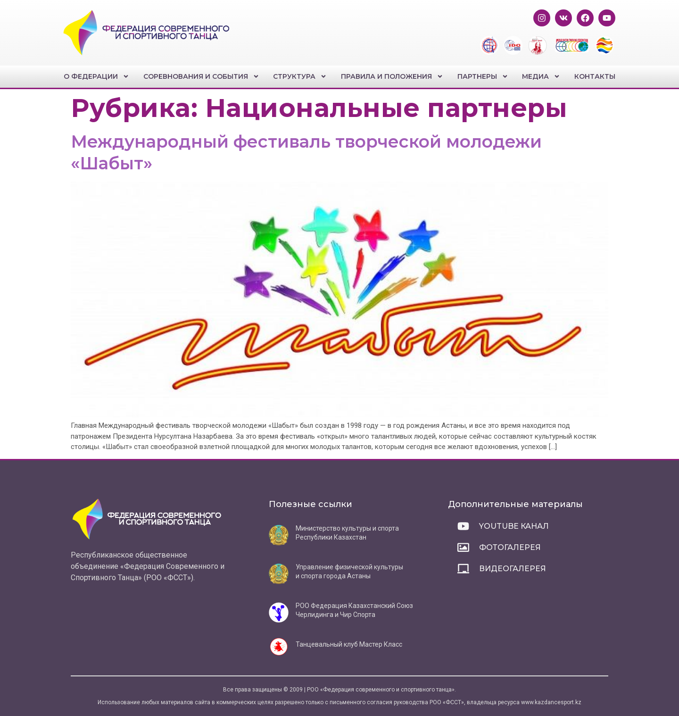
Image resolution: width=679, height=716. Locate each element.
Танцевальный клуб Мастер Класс (349, 644)
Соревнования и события (201, 76)
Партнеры (482, 76)
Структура (300, 76)
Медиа (541, 76)
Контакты (594, 76)
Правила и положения (392, 76)
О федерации (96, 76)
